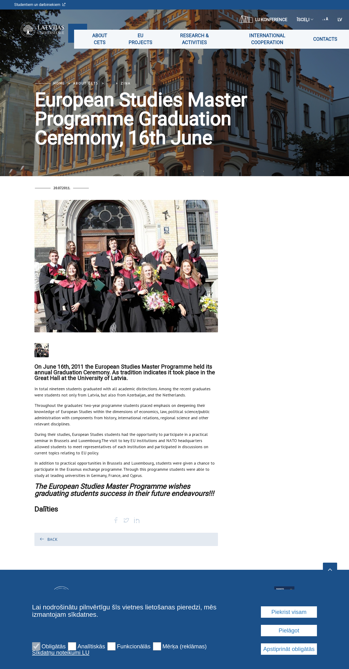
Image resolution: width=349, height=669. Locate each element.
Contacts (325, 39)
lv (340, 19)
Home (59, 83)
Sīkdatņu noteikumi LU (60, 652)
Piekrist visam (289, 612)
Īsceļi (305, 19)
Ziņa (125, 83)
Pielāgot (289, 630)
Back (48, 539)
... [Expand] (109, 83)
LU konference (263, 19)
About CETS (102, 39)
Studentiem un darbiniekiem (40, 4)
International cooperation (268, 39)
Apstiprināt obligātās (289, 649)
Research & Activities (196, 39)
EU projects (143, 39)
